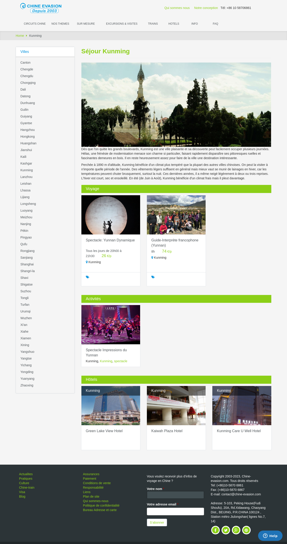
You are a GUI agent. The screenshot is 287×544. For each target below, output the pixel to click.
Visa (22, 492)
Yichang (26, 365)
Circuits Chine (35, 23)
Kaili (23, 156)
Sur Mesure (86, 23)
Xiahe (24, 331)
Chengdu (26, 76)
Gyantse (26, 123)
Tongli (24, 298)
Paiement (89, 478)
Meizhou (26, 217)
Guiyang (26, 116)
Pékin (24, 230)
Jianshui (26, 150)
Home (20, 35)
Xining (24, 345)
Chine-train (26, 487)
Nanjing (25, 224)
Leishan (25, 183)
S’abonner (157, 522)
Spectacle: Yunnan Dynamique (110, 240)
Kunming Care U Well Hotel (239, 431)
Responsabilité (93, 487)
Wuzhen (26, 318)
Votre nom (155, 489)
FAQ (215, 23)
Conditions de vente (97, 483)
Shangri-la (27, 271)
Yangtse (26, 358)
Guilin (24, 109)
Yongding (26, 372)
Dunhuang (27, 103)
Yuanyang (27, 378)
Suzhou (25, 291)
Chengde (26, 69)
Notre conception (206, 8)
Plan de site (91, 496)
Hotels (173, 23)
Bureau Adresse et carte (100, 510)
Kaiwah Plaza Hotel (167, 431)
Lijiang (24, 197)
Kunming (26, 170)
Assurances (91, 474)
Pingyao (26, 237)
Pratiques (25, 478)
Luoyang (26, 210)
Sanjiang (26, 257)
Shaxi (24, 278)
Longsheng (28, 204)
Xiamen (25, 338)
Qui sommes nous (177, 8)
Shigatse (26, 284)
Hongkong (27, 136)
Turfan (24, 304)
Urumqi (25, 311)
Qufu (23, 244)
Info (194, 23)
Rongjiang (27, 251)
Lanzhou (26, 177)
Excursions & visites (121, 23)
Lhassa (25, 190)
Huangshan (28, 143)
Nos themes (60, 23)
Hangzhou (27, 130)
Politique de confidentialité (101, 505)
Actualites (26, 474)
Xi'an (23, 325)
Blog (22, 496)
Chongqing (28, 83)
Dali (23, 89)
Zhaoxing (26, 385)
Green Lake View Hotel (104, 431)
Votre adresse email (162, 504)
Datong (25, 96)
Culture (24, 483)
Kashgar (26, 163)
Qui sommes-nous (96, 501)
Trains (153, 23)
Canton (25, 62)
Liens (86, 492)
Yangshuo (27, 351)
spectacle (120, 361)
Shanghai (27, 264)
